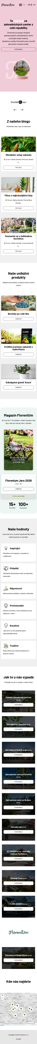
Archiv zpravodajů (18, 496)
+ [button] (2, 995)
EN (34, 5)
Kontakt (18, 1039)
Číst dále (18, 167)
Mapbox (2, 1025)
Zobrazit (18, 319)
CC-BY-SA (26, 1023)
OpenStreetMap (14, 1023)
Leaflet (2, 1023)
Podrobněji (18, 49)
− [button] (2, 998)
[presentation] (15, 109)
